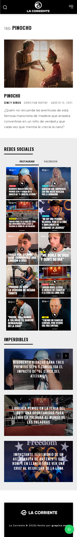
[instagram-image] (22, 183)
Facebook (50, 161)
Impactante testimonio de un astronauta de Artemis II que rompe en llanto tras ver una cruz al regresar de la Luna (38, 461)
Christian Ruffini (36, 102)
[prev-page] (58, 356)
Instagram (27, 161)
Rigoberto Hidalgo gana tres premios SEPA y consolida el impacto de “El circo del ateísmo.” (38, 369)
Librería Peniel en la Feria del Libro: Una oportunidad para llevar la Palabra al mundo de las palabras (38, 415)
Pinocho (12, 96)
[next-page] (66, 356)
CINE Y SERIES (12, 102)
